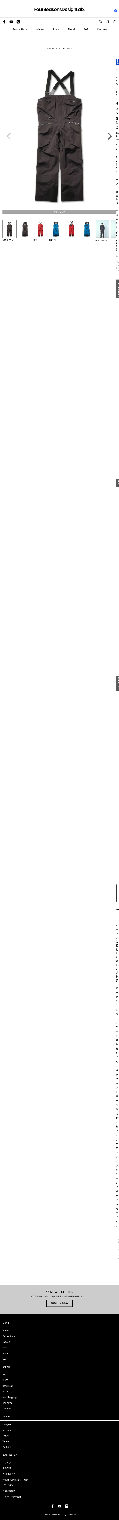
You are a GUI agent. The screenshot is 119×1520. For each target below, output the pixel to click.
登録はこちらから (59, 1303)
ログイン (6, 1462)
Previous (9, 136)
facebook (7, 1430)
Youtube (6, 1446)
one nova (7, 1402)
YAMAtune (7, 1408)
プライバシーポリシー (13, 1485)
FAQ (86, 29)
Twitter (5, 1435)
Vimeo (5, 1441)
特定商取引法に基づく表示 (15, 1479)
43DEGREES (58, 48)
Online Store (19, 29)
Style (56, 29)
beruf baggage (9, 1397)
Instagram (7, 1424)
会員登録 (6, 1468)
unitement (7, 1385)
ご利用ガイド (8, 1474)
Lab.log (40, 29)
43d (4, 1374)
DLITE (5, 1391)
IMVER (5, 1380)
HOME (48, 48)
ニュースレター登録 (11, 1496)
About (71, 29)
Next (110, 136)
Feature (102, 29)
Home (5, 1330)
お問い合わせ (8, 1490)
